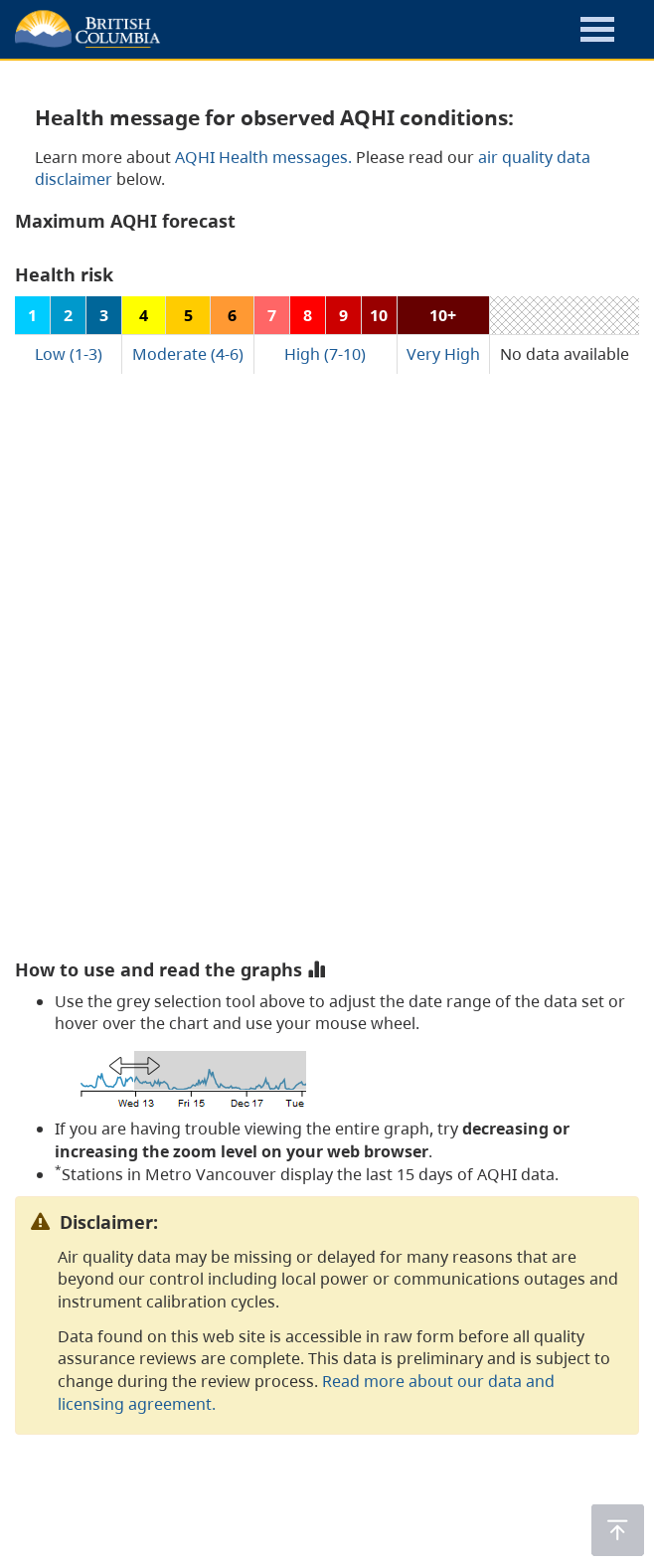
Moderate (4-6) (188, 354)
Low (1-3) (68, 354)
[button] (597, 32)
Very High (443, 354)
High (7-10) (325, 354)
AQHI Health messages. (263, 157)
